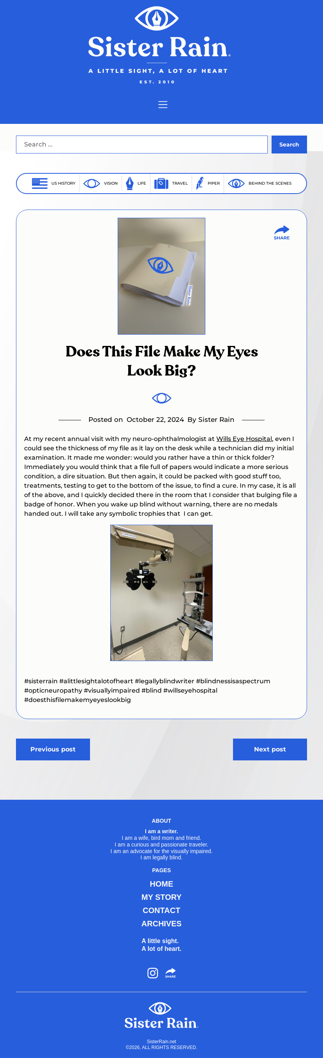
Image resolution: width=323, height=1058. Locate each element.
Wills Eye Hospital (244, 439)
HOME (161, 884)
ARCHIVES (161, 923)
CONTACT (161, 910)
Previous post (53, 749)
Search (289, 144)
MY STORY (161, 897)
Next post (270, 749)
